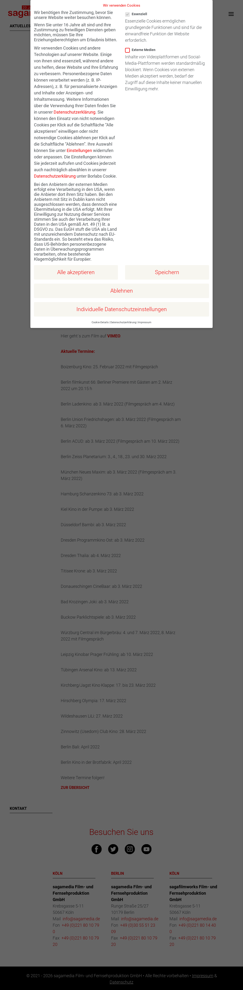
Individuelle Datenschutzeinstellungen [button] (121, 301)
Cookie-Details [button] (100, 314)
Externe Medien (142, 42)
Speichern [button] (167, 264)
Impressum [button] (144, 314)
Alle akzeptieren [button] (76, 264)
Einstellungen (79, 142)
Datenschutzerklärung (74, 103)
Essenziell (138, 6)
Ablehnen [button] (121, 283)
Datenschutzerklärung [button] (123, 314)
